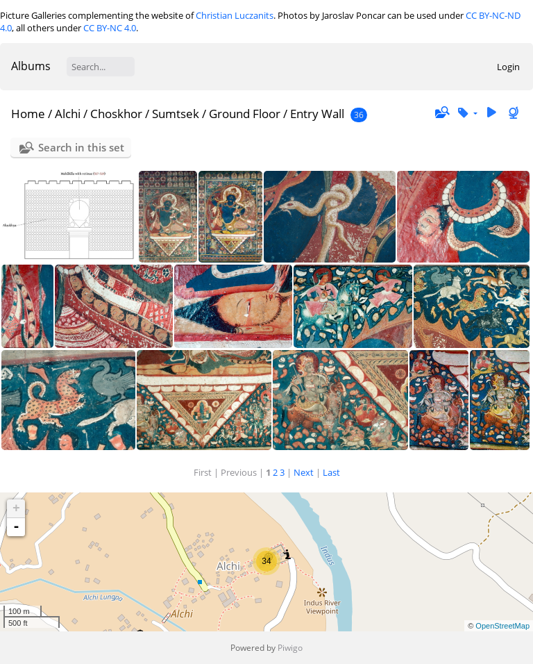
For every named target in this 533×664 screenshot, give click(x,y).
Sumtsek (175, 114)
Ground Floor (244, 114)
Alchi (68, 114)
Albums (31, 66)
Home (28, 114)
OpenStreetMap (502, 626)
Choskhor (116, 114)
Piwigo (290, 648)
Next (304, 472)
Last (331, 472)
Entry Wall (317, 114)
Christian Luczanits (234, 15)
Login (508, 66)
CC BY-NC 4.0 (109, 28)
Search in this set (81, 147)
